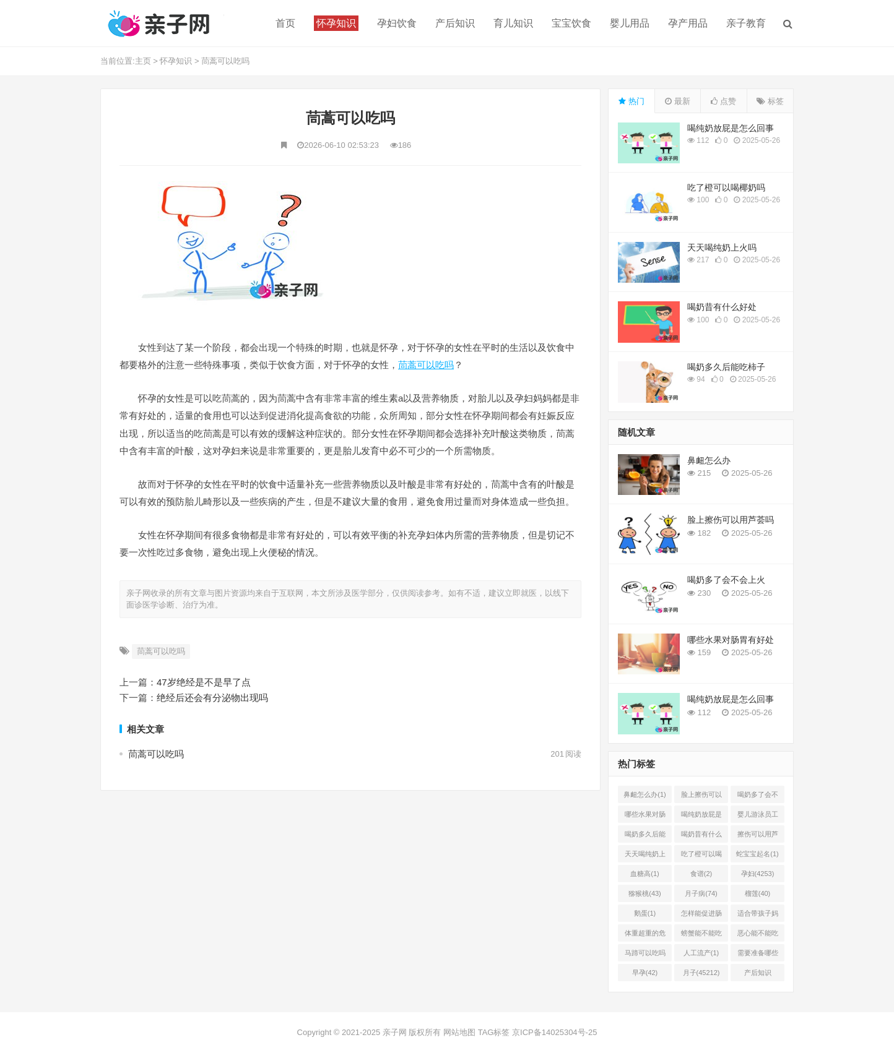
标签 (770, 101)
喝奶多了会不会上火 (726, 580)
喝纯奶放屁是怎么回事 (730, 128)
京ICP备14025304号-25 (554, 1032)
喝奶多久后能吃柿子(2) (645, 836)
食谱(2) (701, 873)
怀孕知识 (176, 61)
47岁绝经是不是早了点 (204, 682)
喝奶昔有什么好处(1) (701, 836)
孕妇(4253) (758, 873)
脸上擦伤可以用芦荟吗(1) (701, 797)
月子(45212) (701, 972)
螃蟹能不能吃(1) (701, 935)
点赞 (723, 101)
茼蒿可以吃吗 (225, 61)
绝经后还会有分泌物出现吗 (212, 697)
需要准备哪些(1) (757, 955)
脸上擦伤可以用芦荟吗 (730, 520)
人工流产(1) (701, 952)
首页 (285, 23)
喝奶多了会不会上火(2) (757, 797)
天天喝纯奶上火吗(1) (645, 856)
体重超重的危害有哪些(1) (645, 935)
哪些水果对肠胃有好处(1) (645, 816)
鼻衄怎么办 (709, 460)
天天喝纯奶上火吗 (722, 247)
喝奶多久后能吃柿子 (726, 367)
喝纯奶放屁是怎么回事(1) (701, 816)
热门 (631, 101)
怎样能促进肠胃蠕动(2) (701, 915)
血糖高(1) (644, 873)
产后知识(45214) (757, 975)
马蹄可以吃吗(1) (645, 955)
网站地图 (459, 1032)
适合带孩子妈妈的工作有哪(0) (757, 915)
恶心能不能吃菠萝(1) (757, 935)
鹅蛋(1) (645, 913)
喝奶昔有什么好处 (722, 307)
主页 (143, 61)
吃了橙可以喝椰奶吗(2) (701, 856)
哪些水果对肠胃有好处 (730, 640)
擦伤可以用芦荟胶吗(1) (757, 836)
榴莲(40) (758, 893)
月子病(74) (701, 893)
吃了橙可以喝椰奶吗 (726, 187)
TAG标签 (494, 1032)
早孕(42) (645, 972)
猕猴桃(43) (644, 893)
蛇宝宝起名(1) (757, 853)
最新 (677, 101)
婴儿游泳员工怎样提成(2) (757, 816)
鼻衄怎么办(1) (644, 794)
